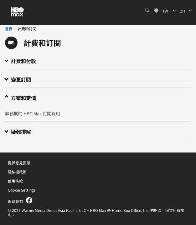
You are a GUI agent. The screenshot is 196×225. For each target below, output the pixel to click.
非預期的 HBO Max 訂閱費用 (32, 113)
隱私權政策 (17, 171)
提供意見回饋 (19, 162)
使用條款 (15, 180)
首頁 (9, 28)
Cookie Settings (22, 189)
